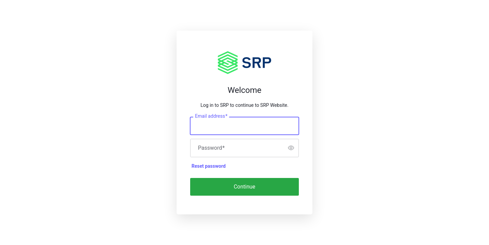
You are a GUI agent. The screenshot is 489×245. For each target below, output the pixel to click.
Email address (211, 116)
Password (211, 148)
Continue (244, 186)
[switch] (291, 148)
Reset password (208, 166)
